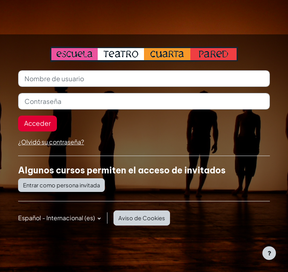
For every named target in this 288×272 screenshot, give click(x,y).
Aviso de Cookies (141, 218)
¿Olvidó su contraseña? (51, 142)
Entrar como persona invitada (61, 185)
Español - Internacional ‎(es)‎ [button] (57, 218)
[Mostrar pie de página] (269, 253)
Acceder (37, 123)
